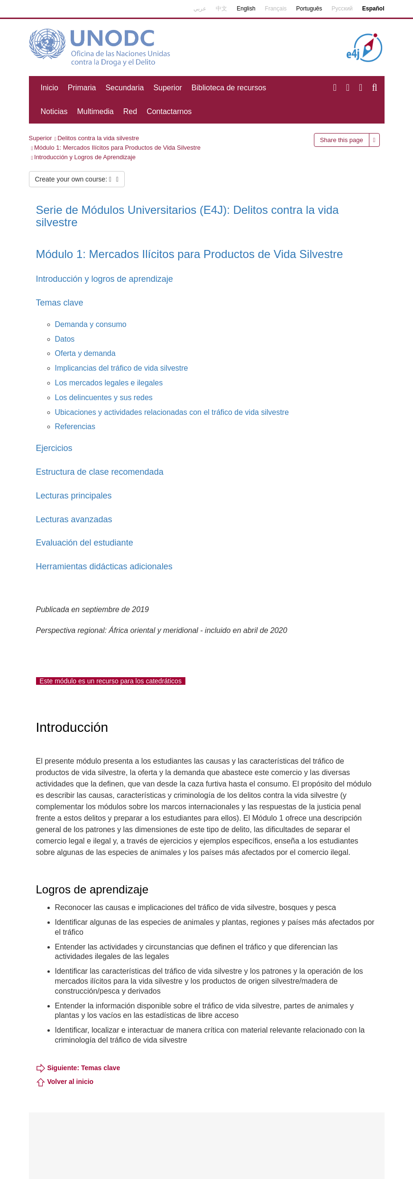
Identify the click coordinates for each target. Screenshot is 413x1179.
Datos (65, 339)
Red (130, 111)
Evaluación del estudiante (84, 542)
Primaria (82, 88)
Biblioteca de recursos (229, 88)
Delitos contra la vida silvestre (98, 138)
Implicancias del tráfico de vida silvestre (121, 368)
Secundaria (124, 88)
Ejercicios (54, 448)
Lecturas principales (74, 495)
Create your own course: (77, 179)
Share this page (341, 140)
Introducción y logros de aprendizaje (104, 279)
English (246, 8)
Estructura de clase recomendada (100, 472)
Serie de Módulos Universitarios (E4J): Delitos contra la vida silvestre (187, 216)
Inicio (49, 88)
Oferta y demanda (85, 353)
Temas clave (59, 302)
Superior (167, 88)
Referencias (75, 426)
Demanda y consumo (91, 324)
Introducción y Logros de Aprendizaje (85, 157)
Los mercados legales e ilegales (109, 383)
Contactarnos (169, 111)
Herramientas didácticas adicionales (104, 566)
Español (373, 8)
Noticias (54, 111)
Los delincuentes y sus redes (104, 397)
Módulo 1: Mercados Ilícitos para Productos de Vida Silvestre (117, 147)
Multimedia (95, 111)
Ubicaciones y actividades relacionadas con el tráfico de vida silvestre (172, 412)
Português (309, 8)
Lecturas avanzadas (74, 519)
